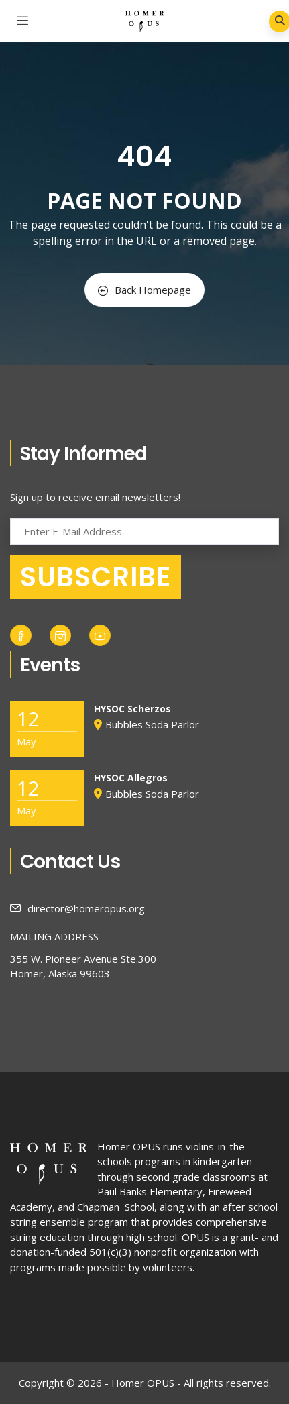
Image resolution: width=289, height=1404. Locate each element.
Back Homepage (144, 289)
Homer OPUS (128, 1146)
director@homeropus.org (77, 908)
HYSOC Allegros (131, 777)
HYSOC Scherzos (132, 708)
